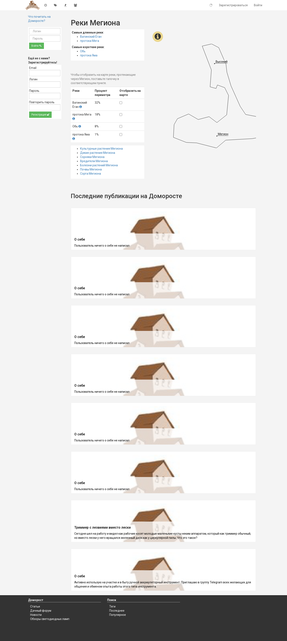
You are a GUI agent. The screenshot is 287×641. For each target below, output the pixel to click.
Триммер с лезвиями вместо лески (102, 527)
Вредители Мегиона (94, 161)
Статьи (35, 606)
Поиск (111, 600)
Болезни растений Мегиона (99, 165)
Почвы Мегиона (91, 169)
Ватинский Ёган (91, 36)
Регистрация (40, 114)
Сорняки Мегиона (92, 157)
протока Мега (89, 40)
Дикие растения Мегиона (97, 152)
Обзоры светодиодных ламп (49, 619)
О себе (79, 239)
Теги (112, 606)
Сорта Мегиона (90, 173)
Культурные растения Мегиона (101, 148)
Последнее (116, 610)
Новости (36, 614)
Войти (36, 45)
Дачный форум (40, 610)
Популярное (117, 614)
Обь (83, 51)
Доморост (35, 600)
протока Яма (88, 55)
